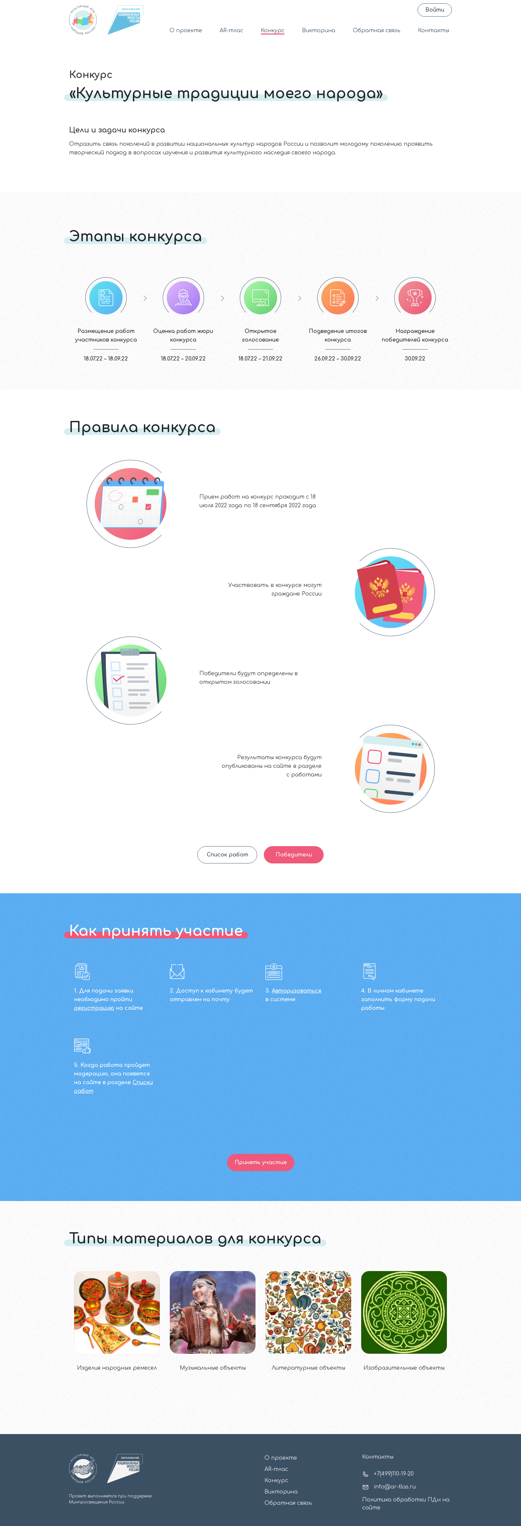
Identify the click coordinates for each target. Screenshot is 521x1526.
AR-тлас (231, 31)
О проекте (185, 31)
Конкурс (272, 31)
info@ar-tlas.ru (389, 1487)
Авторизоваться (296, 991)
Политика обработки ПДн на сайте (406, 1504)
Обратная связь (376, 31)
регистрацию (94, 1008)
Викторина (318, 31)
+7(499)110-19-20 (388, 1474)
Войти (434, 10)
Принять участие (261, 1162)
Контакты (433, 31)
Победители (293, 855)
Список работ (227, 855)
